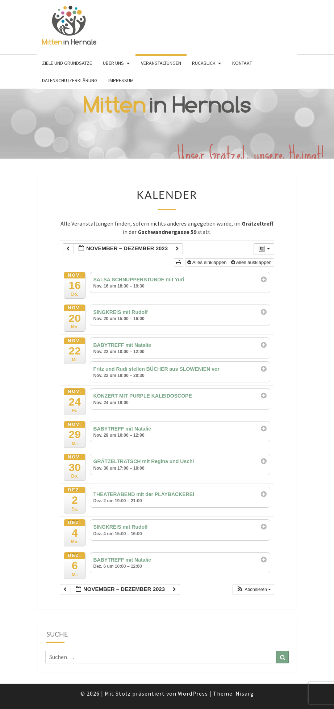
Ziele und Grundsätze (67, 63)
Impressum (121, 80)
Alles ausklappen (252, 262)
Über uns (113, 63)
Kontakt (242, 63)
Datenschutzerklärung (69, 80)
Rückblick (204, 63)
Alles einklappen (207, 262)
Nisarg (244, 693)
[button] (254, 589)
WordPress (193, 693)
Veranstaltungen (161, 63)
